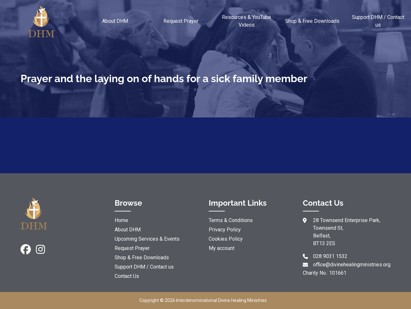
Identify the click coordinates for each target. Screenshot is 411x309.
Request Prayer (180, 21)
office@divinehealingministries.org (351, 265)
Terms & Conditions (231, 220)
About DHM (115, 21)
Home (121, 220)
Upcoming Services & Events (147, 239)
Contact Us (127, 276)
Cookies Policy (226, 239)
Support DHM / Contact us (378, 21)
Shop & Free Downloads (312, 21)
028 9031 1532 (330, 256)
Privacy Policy (225, 230)
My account (221, 248)
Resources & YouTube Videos (246, 21)
